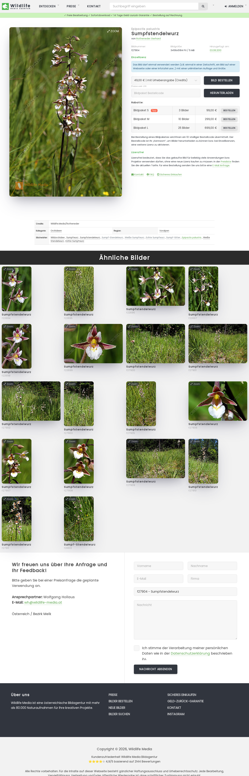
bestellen (229, 110)
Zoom (113, 31)
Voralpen (164, 230)
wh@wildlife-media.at (43, 602)
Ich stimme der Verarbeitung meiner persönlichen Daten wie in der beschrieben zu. (187, 653)
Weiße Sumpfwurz (134, 237)
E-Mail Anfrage (220, 165)
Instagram (175, 714)
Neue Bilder (117, 708)
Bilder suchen (119, 714)
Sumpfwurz (72, 237)
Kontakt (137, 174)
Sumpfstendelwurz (155, 33)
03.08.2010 (215, 50)
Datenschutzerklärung (190, 653)
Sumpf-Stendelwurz (112, 237)
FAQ (150, 174)
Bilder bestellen (120, 701)
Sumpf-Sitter (173, 237)
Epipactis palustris (145, 29)
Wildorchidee (58, 237)
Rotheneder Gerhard (148, 38)
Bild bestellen (222, 80)
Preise (113, 695)
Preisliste (226, 161)
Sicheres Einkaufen (169, 174)
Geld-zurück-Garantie (185, 701)
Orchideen (56, 230)
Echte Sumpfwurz (155, 237)
